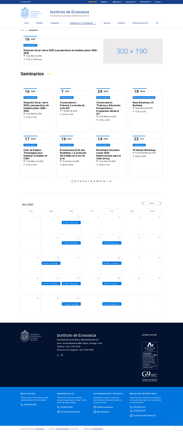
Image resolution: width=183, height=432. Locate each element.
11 (101, 181)
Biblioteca (117, 2)
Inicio (26, 23)
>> (110, 181)
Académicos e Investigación (83, 23)
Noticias (107, 23)
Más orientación (103, 411)
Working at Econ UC (140, 23)
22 (58, 278)
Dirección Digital (62, 429)
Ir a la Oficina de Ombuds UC (144, 415)
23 (78, 278)
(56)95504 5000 (66, 407)
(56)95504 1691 (139, 407)
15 (58, 258)
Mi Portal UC (145, 2)
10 (97, 181)
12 (104, 181)
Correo (158, 2)
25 (119, 278)
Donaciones (130, 2)
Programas (56, 23)
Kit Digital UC (97, 429)
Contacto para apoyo (105, 407)
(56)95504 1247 (139, 410)
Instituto (39, 23)
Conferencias (139, 145)
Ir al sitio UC (25, 2)
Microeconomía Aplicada (144, 97)
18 (119, 258)
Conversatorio (30, 45)
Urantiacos (39, 429)
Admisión (92, 2)
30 (78, 298)
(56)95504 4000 (30, 404)
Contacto (121, 23)
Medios (105, 2)
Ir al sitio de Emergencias (70, 411)
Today (151, 203)
